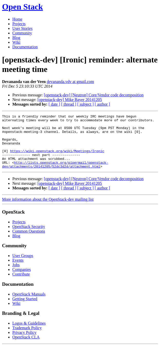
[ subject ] (85, 104)
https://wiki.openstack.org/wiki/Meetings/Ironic (57, 158)
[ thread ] (68, 104)
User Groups (22, 266)
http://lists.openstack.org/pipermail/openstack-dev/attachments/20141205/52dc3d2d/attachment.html (55, 174)
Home (17, 19)
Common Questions (28, 242)
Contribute (21, 285)
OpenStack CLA (26, 348)
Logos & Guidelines (29, 334)
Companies (21, 280)
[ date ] (54, 104)
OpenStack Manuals (28, 305)
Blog (16, 37)
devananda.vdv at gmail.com (70, 81)
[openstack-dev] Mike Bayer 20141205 (69, 99)
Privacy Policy (24, 343)
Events (18, 271)
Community (22, 33)
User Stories (22, 28)
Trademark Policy (27, 338)
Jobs (16, 275)
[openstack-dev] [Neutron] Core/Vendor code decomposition (94, 95)
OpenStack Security (28, 237)
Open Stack (22, 6)
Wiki (16, 42)
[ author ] (102, 104)
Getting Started (24, 309)
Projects (19, 24)
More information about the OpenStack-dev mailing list (47, 210)
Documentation (25, 47)
